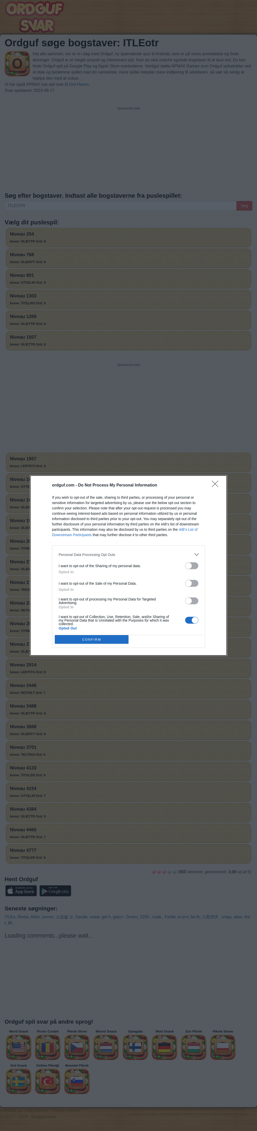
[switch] (191, 565)
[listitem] (128, 554)
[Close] (217, 485)
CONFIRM (91, 639)
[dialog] (128, 565)
